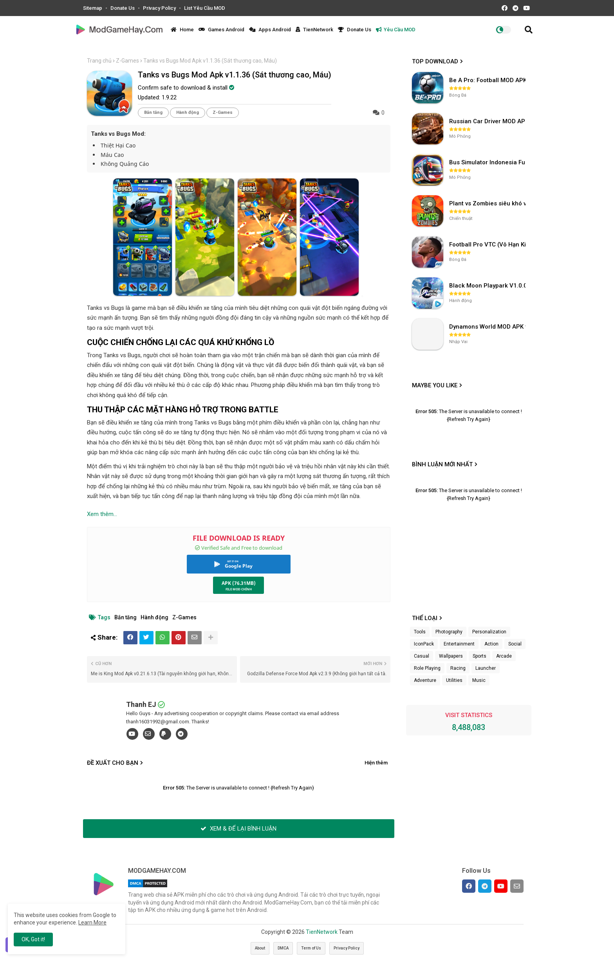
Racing (458, 668)
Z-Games (127, 61)
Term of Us (311, 948)
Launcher (485, 668)
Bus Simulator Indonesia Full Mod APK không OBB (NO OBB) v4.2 (488, 162)
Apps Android (270, 29)
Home (182, 29)
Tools (420, 632)
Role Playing (427, 668)
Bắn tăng (153, 112)
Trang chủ (99, 61)
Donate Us (123, 8)
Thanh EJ (141, 704)
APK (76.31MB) (239, 583)
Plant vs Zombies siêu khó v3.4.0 (488, 203)
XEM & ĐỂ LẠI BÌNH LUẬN (238, 828)
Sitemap (93, 8)
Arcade (504, 656)
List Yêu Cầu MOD (204, 8)
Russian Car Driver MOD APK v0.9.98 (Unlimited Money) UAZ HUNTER (488, 121)
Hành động (187, 112)
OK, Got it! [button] (33, 939)
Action (491, 644)
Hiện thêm (376, 763)
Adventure (425, 680)
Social (515, 644)
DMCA (283, 948)
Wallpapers (451, 656)
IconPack (424, 644)
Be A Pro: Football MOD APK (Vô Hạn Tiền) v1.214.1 (488, 80)
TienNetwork (314, 29)
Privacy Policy (160, 8)
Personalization (489, 632)
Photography (448, 632)
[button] (528, 30)
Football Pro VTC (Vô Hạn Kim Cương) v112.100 (488, 244)
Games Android (221, 29)
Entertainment (459, 644)
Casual (421, 656)
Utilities (454, 680)
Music (479, 680)
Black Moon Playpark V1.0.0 (488, 285)
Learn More (92, 922)
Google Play (239, 566)
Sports (479, 656)
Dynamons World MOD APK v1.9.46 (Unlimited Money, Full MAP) (488, 326)
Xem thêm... (102, 514)
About (260, 948)
